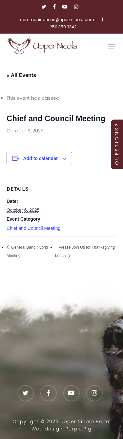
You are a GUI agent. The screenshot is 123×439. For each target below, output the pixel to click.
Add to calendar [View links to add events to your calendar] (40, 158)
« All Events (21, 75)
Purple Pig (79, 428)
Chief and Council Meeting (33, 228)
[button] (111, 46)
